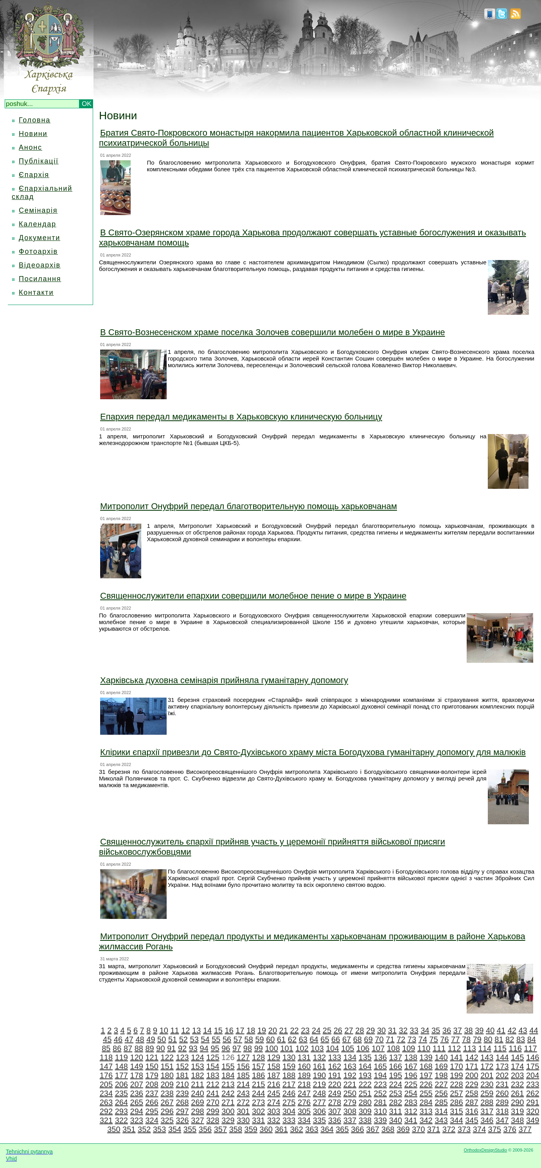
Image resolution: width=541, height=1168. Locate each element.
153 (197, 1066)
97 (236, 1048)
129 (273, 1057)
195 (395, 1075)
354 (174, 1129)
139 (425, 1057)
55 (216, 1039)
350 (113, 1129)
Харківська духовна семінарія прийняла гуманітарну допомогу (224, 680)
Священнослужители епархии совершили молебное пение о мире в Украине (253, 596)
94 (204, 1048)
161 (319, 1066)
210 (182, 1084)
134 (349, 1057)
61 (281, 1039)
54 (205, 1039)
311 (395, 1111)
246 (288, 1093)
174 (517, 1066)
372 (448, 1129)
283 (410, 1102)
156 (243, 1066)
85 (106, 1048)
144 (502, 1057)
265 (136, 1102)
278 (334, 1102)
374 (479, 1129)
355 (189, 1129)
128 (258, 1057)
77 (455, 1039)
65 (324, 1039)
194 (380, 1075)
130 (288, 1057)
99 (258, 1048)
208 (152, 1084)
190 (319, 1075)
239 (182, 1093)
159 (288, 1066)
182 (197, 1075)
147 (106, 1066)
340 (395, 1120)
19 (261, 1030)
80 (487, 1039)
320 (532, 1111)
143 (486, 1057)
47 (129, 1039)
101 (286, 1048)
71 (390, 1039)
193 (365, 1075)
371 (433, 1129)
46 (118, 1039)
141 (456, 1057)
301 (243, 1111)
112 (454, 1048)
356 (205, 1129)
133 (334, 1057)
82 (509, 1039)
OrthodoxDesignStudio (485, 1150)
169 (441, 1066)
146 (532, 1057)
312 (410, 1111)
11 (174, 1030)
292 (106, 1111)
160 (304, 1066)
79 (477, 1039)
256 (441, 1093)
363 (311, 1129)
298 (197, 1111)
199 (456, 1075)
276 (304, 1102)
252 (380, 1093)
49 (150, 1039)
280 (365, 1102)
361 (281, 1129)
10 (164, 1030)
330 (243, 1120)
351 (128, 1129)
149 (136, 1066)
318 (502, 1111)
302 (258, 1111)
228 (456, 1084)
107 (378, 1048)
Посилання (40, 279)
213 (227, 1084)
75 (433, 1039)
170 (456, 1066)
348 (517, 1120)
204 (532, 1075)
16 (229, 1030)
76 (444, 1039)
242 (227, 1093)
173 (502, 1066)
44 (533, 1030)
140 (441, 1057)
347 (502, 1120)
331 (258, 1120)
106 (362, 1048)
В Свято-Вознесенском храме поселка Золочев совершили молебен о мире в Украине (272, 332)
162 (334, 1066)
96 (225, 1048)
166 (395, 1066)
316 (471, 1111)
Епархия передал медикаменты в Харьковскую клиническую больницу (241, 417)
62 (292, 1039)
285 (441, 1102)
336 (334, 1120)
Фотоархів (38, 251)
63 (303, 1039)
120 (136, 1057)
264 (121, 1102)
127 (243, 1057)
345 (471, 1120)
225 (410, 1084)
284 (425, 1102)
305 (304, 1111)
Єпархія (34, 175)
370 (418, 1129)
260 (502, 1093)
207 (136, 1084)
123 (182, 1057)
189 (304, 1075)
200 (471, 1075)
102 (301, 1048)
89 (150, 1048)
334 (304, 1120)
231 (502, 1084)
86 (117, 1048)
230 (486, 1084)
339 (380, 1120)
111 (439, 1048)
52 (183, 1039)
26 (338, 1030)
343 (441, 1120)
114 (484, 1048)
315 (456, 1111)
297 (182, 1111)
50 (161, 1039)
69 (368, 1039)
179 (152, 1075)
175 (532, 1066)
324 (152, 1120)
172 (486, 1066)
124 (197, 1057)
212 (212, 1084)
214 (243, 1084)
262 (532, 1093)
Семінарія (38, 210)
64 (313, 1039)
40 (490, 1030)
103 (317, 1048)
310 (380, 1111)
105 (347, 1048)
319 (517, 1111)
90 (160, 1048)
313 (425, 1111)
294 (136, 1111)
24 (316, 1030)
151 (166, 1066)
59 (259, 1039)
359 (250, 1129)
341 (410, 1120)
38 (468, 1030)
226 (425, 1084)
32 (403, 1030)
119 (121, 1057)
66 (335, 1039)
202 (502, 1075)
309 (365, 1111)
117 (530, 1048)
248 (319, 1093)
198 (441, 1075)
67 (346, 1039)
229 (471, 1084)
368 (387, 1129)
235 (121, 1093)
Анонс (30, 147)
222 (365, 1084)
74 (423, 1039)
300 (227, 1111)
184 (227, 1075)
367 (372, 1129)
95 (214, 1048)
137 (395, 1057)
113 (469, 1048)
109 (408, 1048)
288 (486, 1102)
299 (212, 1111)
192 (349, 1075)
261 (517, 1093)
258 (471, 1093)
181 (182, 1075)
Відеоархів (40, 265)
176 (106, 1075)
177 (121, 1075)
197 (425, 1075)
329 (227, 1120)
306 (319, 1111)
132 (319, 1057)
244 (258, 1093)
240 (197, 1093)
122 (166, 1057)
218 (304, 1084)
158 (273, 1066)
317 (486, 1111)
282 (395, 1102)
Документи (39, 238)
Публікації (39, 161)
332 (273, 1120)
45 (107, 1039)
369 (403, 1129)
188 (288, 1075)
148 (121, 1066)
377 (524, 1129)
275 (288, 1102)
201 (486, 1075)
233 (532, 1084)
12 (185, 1030)
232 (517, 1084)
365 (342, 1129)
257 (456, 1093)
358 (235, 1129)
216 (273, 1084)
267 (166, 1102)
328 (212, 1120)
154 (212, 1066)
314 (441, 1111)
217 (288, 1084)
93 (193, 1048)
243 (243, 1093)
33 (414, 1030)
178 (136, 1075)
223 (380, 1084)
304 (288, 1111)
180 (166, 1075)
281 (380, 1102)
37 (457, 1030)
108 (393, 1048)
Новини (33, 134)
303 (273, 1111)
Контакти (36, 292)
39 (479, 1030)
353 (159, 1129)
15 (218, 1030)
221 (349, 1084)
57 (238, 1039)
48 (139, 1039)
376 (509, 1129)
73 (412, 1039)
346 (486, 1120)
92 (182, 1048)
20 (272, 1030)
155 (227, 1066)
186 (258, 1075)
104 (332, 1048)
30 (381, 1030)
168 (425, 1066)
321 (106, 1120)
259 (486, 1093)
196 (410, 1075)
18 (250, 1030)
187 (273, 1075)
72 (401, 1039)
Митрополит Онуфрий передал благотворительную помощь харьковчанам (248, 506)
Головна (34, 120)
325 (166, 1120)
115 (500, 1048)
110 (423, 1048)
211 (197, 1084)
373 (464, 1129)
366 (357, 1129)
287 (471, 1102)
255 (425, 1093)
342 (425, 1120)
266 (152, 1102)
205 (106, 1084)
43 (522, 1030)
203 (517, 1075)
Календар (37, 224)
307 (334, 1111)
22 (294, 1030)
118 (106, 1057)
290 (517, 1102)
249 (334, 1093)
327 (197, 1120)
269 (197, 1102)
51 (172, 1039)
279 (349, 1102)
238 (166, 1093)
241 (212, 1093)
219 (319, 1084)
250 (349, 1093)
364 (326, 1129)
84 (531, 1039)
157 (258, 1066)
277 (319, 1102)
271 (227, 1102)
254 (410, 1093)
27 (348, 1030)
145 (517, 1057)
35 (435, 1030)
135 (365, 1057)
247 (304, 1093)
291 (532, 1102)
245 (273, 1093)
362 (296, 1129)
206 (121, 1084)
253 (395, 1093)
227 (441, 1084)
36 (446, 1030)
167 (410, 1066)
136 (380, 1057)
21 (283, 1030)
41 (501, 1030)
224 (395, 1084)
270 (212, 1102)
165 (380, 1066)
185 (243, 1075)
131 (304, 1057)
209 (166, 1084)
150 (152, 1066)
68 (357, 1039)
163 (349, 1066)
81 (498, 1039)
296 (166, 1111)
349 (532, 1120)
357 (220, 1129)
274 (273, 1102)
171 (471, 1066)
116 (515, 1048)
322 (121, 1120)
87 (128, 1048)
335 (319, 1120)
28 (359, 1030)
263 (106, 1102)
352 (144, 1129)
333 (288, 1120)
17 (239, 1030)
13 (196, 1030)
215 (258, 1084)
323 (136, 1120)
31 (392, 1030)
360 (266, 1129)
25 (327, 1030)
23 (305, 1030)
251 (365, 1093)
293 (121, 1111)
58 (248, 1039)
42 (512, 1030)
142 (471, 1057)
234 (106, 1093)
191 (334, 1075)
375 (494, 1129)
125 (212, 1057)
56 (227, 1039)
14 (207, 1030)
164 (365, 1066)
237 (152, 1093)
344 (456, 1120)
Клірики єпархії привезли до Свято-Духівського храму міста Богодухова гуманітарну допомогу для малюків (313, 752)
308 (349, 1111)
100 (271, 1048)
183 (212, 1075)
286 (456, 1102)
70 (379, 1039)
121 (152, 1057)
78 (466, 1039)
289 (502, 1102)
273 (258, 1102)
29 (370, 1030)
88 (139, 1048)
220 (334, 1084)
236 (136, 1093)
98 (247, 1048)
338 (365, 1120)
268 (182, 1102)
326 (182, 1120)
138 (410, 1057)
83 (520, 1039)
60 (270, 1039)
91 (171, 1048)
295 (152, 1111)
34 (425, 1030)
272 (243, 1102)
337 (349, 1120)
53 (194, 1039)
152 (182, 1066)
